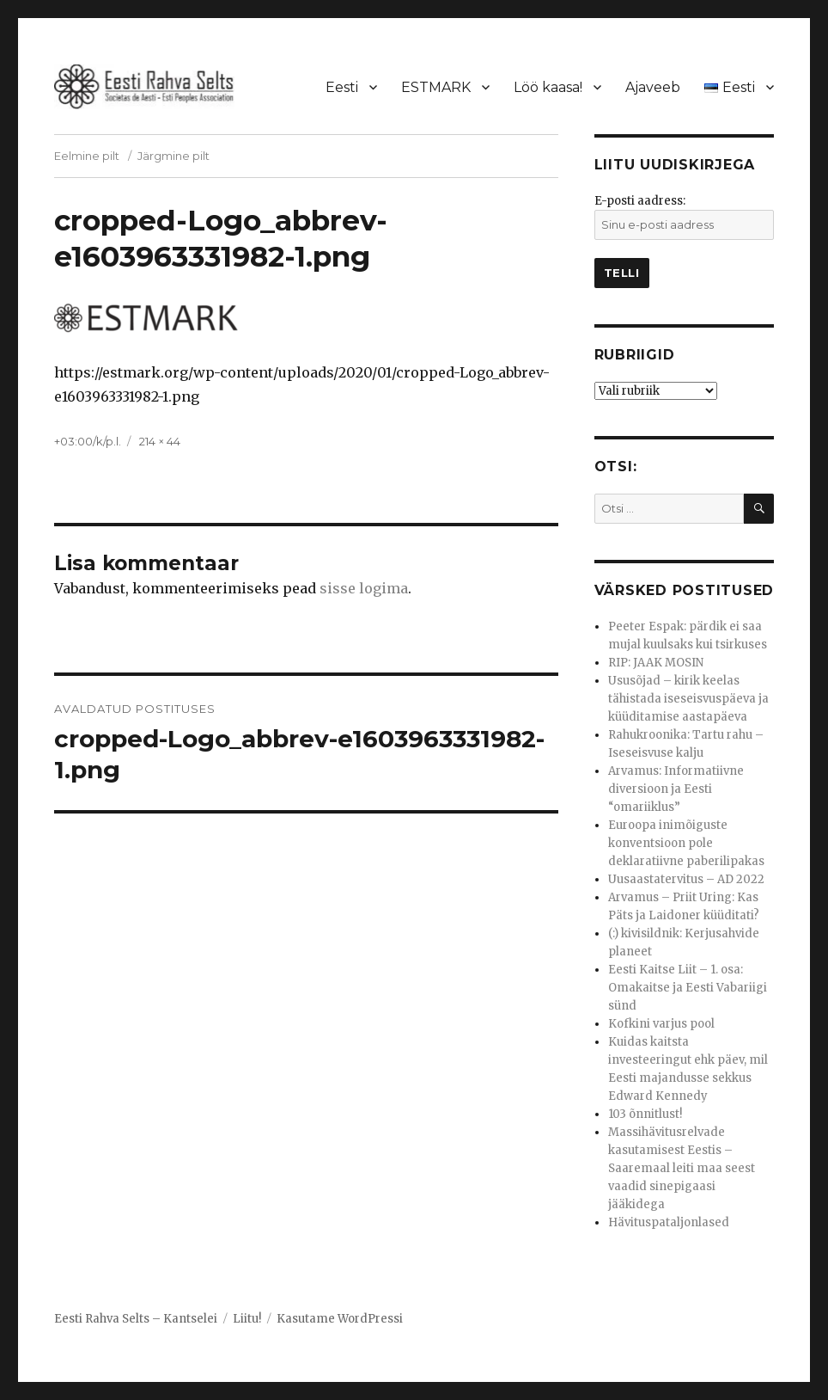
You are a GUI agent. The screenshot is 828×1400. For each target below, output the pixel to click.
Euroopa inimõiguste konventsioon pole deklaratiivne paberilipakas (686, 843)
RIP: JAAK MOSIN (655, 662)
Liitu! (247, 1318)
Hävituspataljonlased (668, 1222)
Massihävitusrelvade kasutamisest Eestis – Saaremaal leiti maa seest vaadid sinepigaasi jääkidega (681, 1168)
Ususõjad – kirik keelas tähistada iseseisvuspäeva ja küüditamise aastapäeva (688, 698)
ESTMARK (436, 87)
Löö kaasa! (548, 87)
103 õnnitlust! (645, 1114)
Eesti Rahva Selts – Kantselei (135, 1318)
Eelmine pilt (86, 156)
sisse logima (364, 588)
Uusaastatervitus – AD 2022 (686, 879)
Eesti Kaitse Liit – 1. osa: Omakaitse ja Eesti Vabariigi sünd (687, 987)
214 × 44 (159, 441)
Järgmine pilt (173, 156)
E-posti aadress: (639, 200)
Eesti (342, 87)
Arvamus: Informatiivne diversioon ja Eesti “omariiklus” (676, 789)
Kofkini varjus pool (661, 1023)
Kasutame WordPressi (340, 1318)
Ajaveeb (652, 87)
